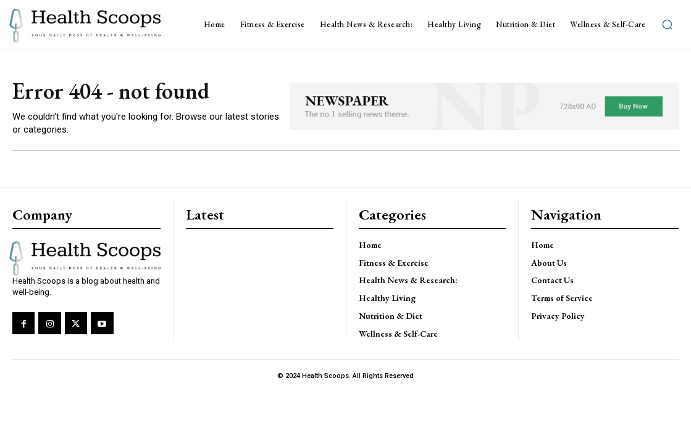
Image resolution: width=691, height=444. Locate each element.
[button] (667, 24)
